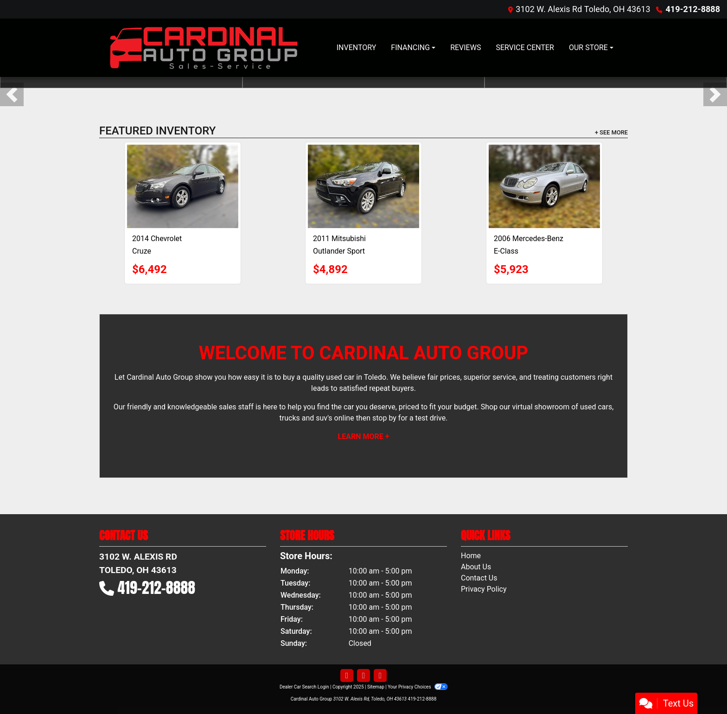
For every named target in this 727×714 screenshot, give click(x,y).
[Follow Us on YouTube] (363, 675)
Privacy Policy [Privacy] (484, 589)
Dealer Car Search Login (304, 686)
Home (471, 555)
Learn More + (363, 436)
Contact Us (479, 578)
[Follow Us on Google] (380, 675)
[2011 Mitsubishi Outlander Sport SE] (363, 186)
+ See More (611, 132)
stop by (384, 418)
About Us (476, 566)
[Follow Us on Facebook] (346, 675)
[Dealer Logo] (203, 48)
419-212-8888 (693, 9)
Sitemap (375, 686)
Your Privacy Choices (417, 686)
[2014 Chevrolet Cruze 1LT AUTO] (183, 186)
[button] (12, 94)
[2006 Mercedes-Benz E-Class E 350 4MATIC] (544, 186)
